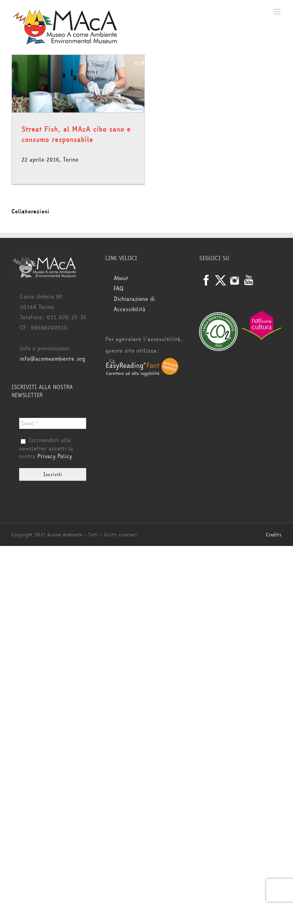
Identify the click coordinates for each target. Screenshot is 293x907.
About (121, 278)
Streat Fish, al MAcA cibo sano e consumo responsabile (76, 134)
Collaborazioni (30, 212)
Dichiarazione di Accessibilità (134, 304)
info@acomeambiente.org (52, 359)
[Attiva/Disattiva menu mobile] (277, 12)
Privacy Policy (55, 456)
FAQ (118, 289)
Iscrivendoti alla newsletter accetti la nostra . (47, 448)
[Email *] (52, 423)
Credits (274, 534)
